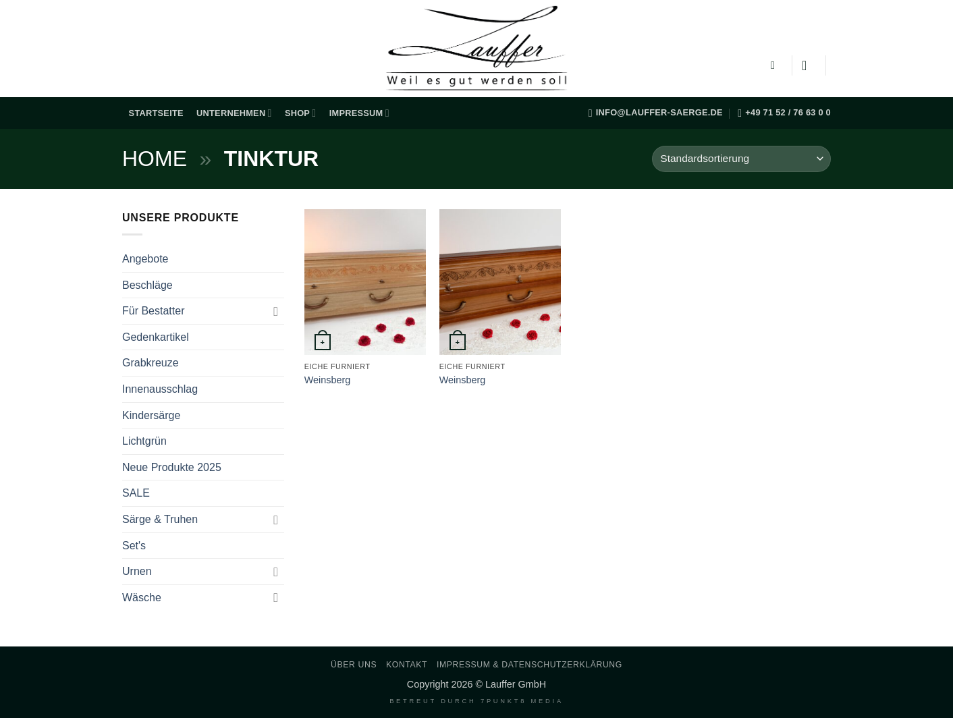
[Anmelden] (808, 65)
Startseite (156, 113)
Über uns (354, 664)
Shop (301, 113)
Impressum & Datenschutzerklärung (529, 664)
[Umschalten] (276, 311)
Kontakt (406, 664)
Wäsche (141, 597)
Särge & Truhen (160, 519)
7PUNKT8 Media (522, 701)
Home (154, 158)
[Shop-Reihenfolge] (741, 159)
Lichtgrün (144, 441)
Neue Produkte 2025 (171, 467)
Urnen (137, 571)
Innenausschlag (160, 389)
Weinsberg (327, 380)
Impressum (359, 113)
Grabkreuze (150, 362)
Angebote (145, 259)
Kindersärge (151, 415)
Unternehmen (234, 113)
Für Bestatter (153, 310)
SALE (136, 493)
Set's (134, 545)
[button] (776, 65)
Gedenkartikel (155, 337)
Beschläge (147, 285)
